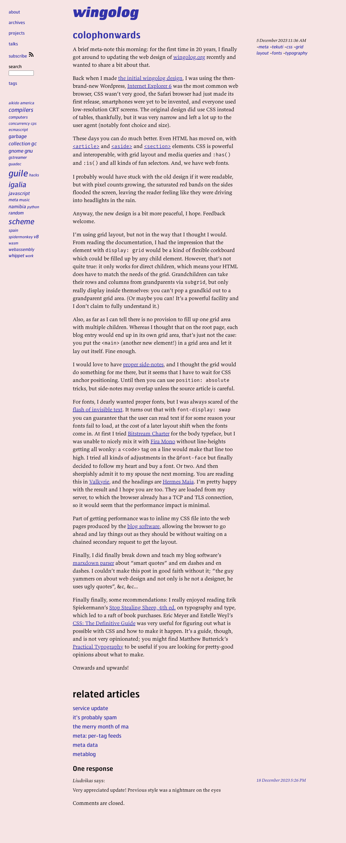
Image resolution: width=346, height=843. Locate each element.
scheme (21, 221)
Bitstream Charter (148, 433)
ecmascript (18, 129)
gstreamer (18, 157)
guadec (15, 163)
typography (296, 53)
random (16, 213)
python (33, 206)
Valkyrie (99, 481)
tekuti (277, 46)
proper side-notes (143, 364)
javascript (19, 193)
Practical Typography (98, 646)
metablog (84, 753)
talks (13, 43)
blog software (143, 526)
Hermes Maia (178, 481)
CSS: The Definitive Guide (104, 623)
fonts (277, 53)
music (24, 199)
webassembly (21, 249)
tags (13, 83)
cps (33, 123)
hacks (34, 174)
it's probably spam (95, 717)
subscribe (22, 56)
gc (34, 143)
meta (13, 199)
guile (18, 173)
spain (13, 230)
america (27, 102)
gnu (29, 150)
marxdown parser (93, 562)
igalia (17, 184)
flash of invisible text (97, 409)
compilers (21, 109)
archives (17, 22)
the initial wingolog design (150, 78)
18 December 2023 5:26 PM (281, 780)
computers (18, 117)
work (29, 255)
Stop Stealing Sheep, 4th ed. (142, 607)
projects (17, 33)
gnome (16, 150)
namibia (17, 206)
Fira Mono (163, 441)
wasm (13, 242)
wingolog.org (189, 56)
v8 (36, 236)
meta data (85, 744)
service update (90, 707)
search (21, 69)
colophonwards (107, 34)
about (14, 12)
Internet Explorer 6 (149, 85)
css (289, 46)
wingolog (106, 11)
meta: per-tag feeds (97, 735)
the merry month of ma (101, 726)
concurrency (19, 123)
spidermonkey (21, 236)
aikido (14, 102)
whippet (16, 255)
